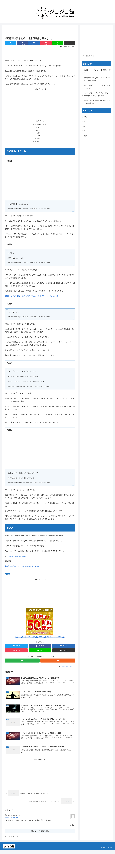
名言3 (38, 133)
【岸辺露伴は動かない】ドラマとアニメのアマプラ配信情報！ (96, 79)
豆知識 (7, 575)
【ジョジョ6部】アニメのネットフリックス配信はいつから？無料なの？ (96, 94)
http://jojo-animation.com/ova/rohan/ (17, 557)
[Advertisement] (40, 31)
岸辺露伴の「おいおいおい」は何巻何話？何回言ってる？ (25, 567)
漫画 (83, 131)
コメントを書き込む (40, 835)
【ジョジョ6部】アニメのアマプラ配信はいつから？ (96, 86)
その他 (84, 117)
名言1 (38, 128)
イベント (85, 126)
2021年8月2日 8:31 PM (11, 821)
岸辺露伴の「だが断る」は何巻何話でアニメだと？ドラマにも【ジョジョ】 (32, 297)
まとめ (36, 142)
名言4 (38, 136)
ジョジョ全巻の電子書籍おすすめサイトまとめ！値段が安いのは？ (96, 102)
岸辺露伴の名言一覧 (40, 125)
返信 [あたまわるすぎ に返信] (72, 829)
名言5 (38, 139)
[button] (109, 56)
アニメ (84, 122)
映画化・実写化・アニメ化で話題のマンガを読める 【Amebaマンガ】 (40, 638)
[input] (96, 56)
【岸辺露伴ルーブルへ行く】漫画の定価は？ (96, 71)
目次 (37, 121)
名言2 (38, 130)
